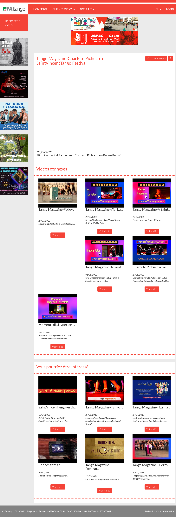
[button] (57, 193)
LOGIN (170, 9)
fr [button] (158, 9)
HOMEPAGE (41, 9)
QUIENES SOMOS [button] (63, 9)
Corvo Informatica (165, 511)
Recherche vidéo (12, 23)
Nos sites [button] (87, 9)
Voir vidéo (57, 235)
